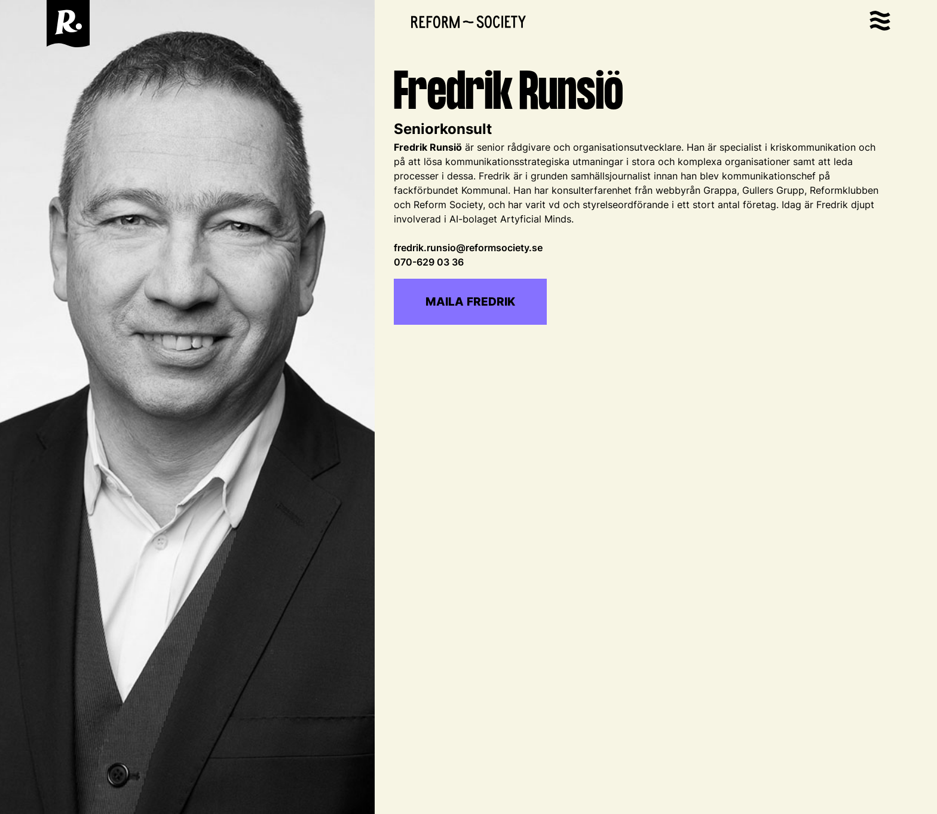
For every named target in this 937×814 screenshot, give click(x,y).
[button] (879, 23)
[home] (68, 23)
